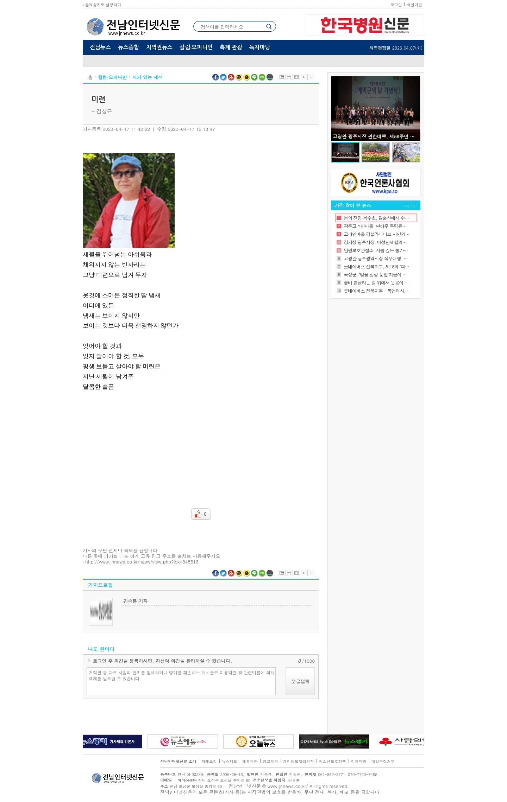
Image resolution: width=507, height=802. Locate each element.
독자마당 (259, 47)
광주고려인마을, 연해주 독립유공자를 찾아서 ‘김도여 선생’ (377, 226)
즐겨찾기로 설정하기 (102, 4)
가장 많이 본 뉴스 (352, 205)
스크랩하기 (281, 77)
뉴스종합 (128, 47)
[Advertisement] (201, 445)
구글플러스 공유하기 (231, 77)
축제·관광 (231, 47)
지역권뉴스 (159, 47)
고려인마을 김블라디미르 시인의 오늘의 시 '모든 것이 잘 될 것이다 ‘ (377, 234)
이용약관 (359, 761)
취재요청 (209, 761)
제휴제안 (250, 761)
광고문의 (270, 761)
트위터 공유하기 (223, 77)
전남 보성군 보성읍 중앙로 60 (212, 780)
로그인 (396, 4)
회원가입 (414, 4)
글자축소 (311, 77)
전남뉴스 (100, 47)
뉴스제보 (229, 761)
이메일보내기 (296, 77)
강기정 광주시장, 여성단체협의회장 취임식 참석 (377, 242)
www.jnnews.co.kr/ (288, 786)
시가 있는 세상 (147, 77)
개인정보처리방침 (298, 761)
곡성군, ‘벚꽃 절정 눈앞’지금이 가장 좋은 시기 (377, 275)
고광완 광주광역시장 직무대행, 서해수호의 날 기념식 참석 (377, 258)
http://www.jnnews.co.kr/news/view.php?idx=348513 (141, 561)
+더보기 (410, 206)
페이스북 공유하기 (215, 77)
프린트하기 (289, 77)
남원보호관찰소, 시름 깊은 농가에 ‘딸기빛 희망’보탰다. (377, 250)
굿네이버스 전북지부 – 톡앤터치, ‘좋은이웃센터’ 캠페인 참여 (377, 291)
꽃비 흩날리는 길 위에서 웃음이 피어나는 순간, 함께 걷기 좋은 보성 (377, 283)
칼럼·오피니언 (196, 47)
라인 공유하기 (254, 77)
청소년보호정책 (332, 761)
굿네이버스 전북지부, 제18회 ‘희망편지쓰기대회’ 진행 (377, 266)
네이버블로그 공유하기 (262, 77)
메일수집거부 (383, 761)
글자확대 (303, 77)
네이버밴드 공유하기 (270, 77)
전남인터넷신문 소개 (178, 761)
